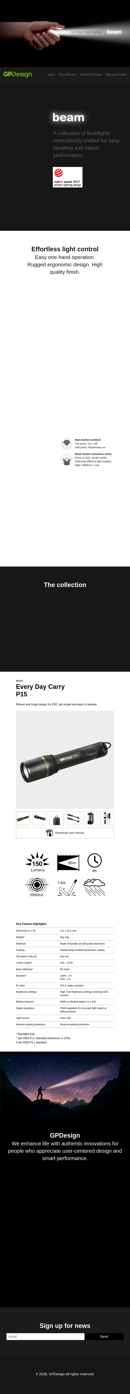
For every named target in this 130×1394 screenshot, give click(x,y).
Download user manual (65, 833)
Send (104, 1336)
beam (51, 74)
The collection (67, 74)
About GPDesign (90, 74)
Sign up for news (116, 74)
